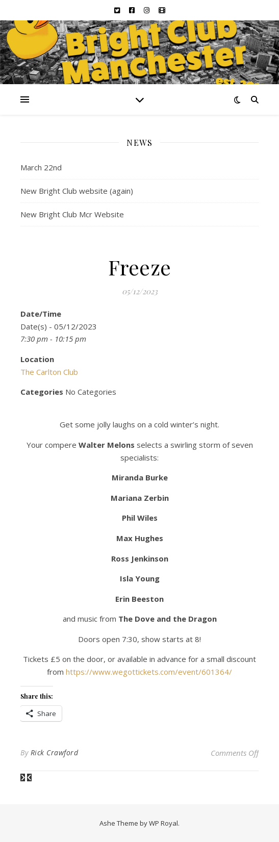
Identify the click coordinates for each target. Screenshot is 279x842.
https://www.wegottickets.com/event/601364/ (149, 672)
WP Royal (163, 823)
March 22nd (41, 167)
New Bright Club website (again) (76, 191)
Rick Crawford (55, 752)
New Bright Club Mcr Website (72, 214)
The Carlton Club (49, 372)
